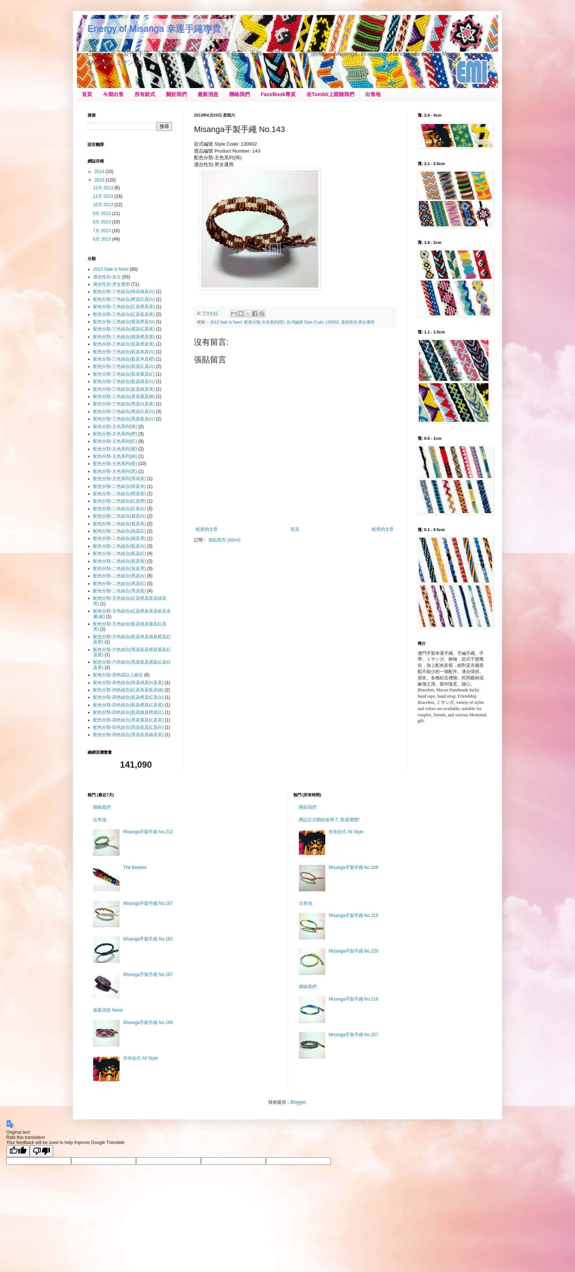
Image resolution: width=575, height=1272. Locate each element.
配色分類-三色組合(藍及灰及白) (124, 351)
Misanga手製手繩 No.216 (353, 999)
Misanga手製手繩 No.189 (148, 1022)
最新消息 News (108, 1010)
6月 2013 (102, 239)
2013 (100, 180)
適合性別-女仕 (107, 276)
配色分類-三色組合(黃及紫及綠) (124, 396)
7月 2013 (102, 230)
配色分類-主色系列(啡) (264, 322)
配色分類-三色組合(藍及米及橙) (124, 359)
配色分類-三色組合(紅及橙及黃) (124, 306)
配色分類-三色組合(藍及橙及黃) (124, 344)
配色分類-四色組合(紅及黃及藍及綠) (128, 689)
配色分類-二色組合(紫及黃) (119, 523)
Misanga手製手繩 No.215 (353, 915)
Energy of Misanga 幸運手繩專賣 (154, 28)
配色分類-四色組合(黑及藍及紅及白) (128, 727)
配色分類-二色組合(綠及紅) (119, 531)
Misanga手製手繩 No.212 (148, 831)
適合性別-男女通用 (358, 322)
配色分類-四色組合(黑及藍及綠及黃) (128, 734)
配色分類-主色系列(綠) (115, 456)
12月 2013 (103, 187)
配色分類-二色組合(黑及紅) (119, 583)
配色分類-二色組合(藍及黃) (119, 561)
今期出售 (113, 94)
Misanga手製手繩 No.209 (353, 867)
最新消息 (208, 94)
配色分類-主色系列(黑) (115, 471)
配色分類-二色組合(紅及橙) (119, 501)
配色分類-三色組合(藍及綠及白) (124, 381)
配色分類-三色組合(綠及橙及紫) (124, 336)
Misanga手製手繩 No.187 (148, 903)
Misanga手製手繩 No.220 (353, 951)
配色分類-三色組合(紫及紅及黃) (124, 329)
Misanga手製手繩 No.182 (148, 939)
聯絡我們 (239, 94)
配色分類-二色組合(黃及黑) (119, 568)
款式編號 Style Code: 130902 (313, 322)
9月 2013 (102, 213)
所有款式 (145, 94)
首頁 (87, 94)
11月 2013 (103, 196)
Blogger (297, 1102)
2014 (100, 171)
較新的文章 (207, 529)
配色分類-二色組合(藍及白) (119, 546)
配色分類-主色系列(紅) (115, 441)
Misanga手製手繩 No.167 (148, 974)
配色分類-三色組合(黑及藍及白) (124, 418)
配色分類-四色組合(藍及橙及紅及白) (128, 697)
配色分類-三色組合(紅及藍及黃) (124, 314)
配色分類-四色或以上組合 (118, 674)
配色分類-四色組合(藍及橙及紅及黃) (128, 705)
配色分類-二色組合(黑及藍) (119, 590)
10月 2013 (103, 204)
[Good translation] (18, 1151)
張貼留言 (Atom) (224, 539)
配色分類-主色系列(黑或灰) (119, 478)
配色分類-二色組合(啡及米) (119, 486)
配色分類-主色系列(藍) (115, 463)
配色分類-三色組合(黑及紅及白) (124, 411)
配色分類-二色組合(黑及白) (119, 575)
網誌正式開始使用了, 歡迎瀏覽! (329, 819)
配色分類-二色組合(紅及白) (119, 508)
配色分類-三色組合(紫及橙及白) (124, 321)
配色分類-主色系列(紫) (115, 449)
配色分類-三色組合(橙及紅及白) (124, 299)
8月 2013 (102, 221)
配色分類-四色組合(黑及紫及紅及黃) (128, 720)
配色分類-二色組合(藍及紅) (119, 553)
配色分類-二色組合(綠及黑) (119, 538)
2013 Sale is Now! (226, 322)
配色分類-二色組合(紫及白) (119, 516)
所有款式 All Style (140, 1058)
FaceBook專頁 (278, 94)
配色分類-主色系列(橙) (115, 433)
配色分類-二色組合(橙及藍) (119, 493)
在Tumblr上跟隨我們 (330, 94)
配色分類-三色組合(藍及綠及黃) (124, 389)
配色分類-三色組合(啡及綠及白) (124, 291)
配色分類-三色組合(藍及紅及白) (124, 366)
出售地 (373, 94)
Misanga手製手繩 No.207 (353, 1034)
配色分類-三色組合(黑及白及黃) (124, 403)
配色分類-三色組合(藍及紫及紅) (124, 374)
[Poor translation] (41, 1151)
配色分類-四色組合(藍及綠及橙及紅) (128, 712)
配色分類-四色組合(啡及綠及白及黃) (128, 682)
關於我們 (176, 94)
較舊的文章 (383, 529)
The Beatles (135, 867)
